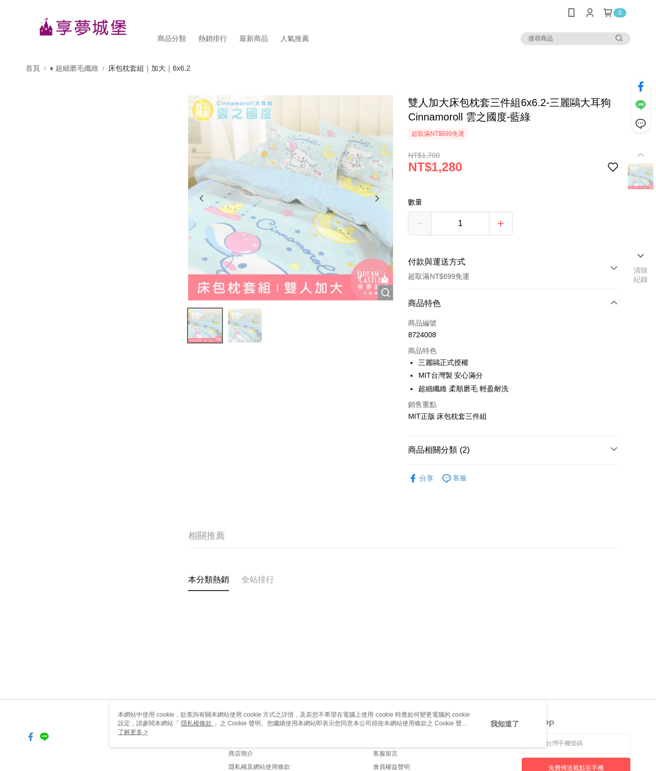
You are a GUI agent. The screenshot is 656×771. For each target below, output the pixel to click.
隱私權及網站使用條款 (259, 766)
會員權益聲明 (391, 766)
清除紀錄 (640, 274)
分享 (421, 478)
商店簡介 (241, 753)
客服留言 (385, 753)
